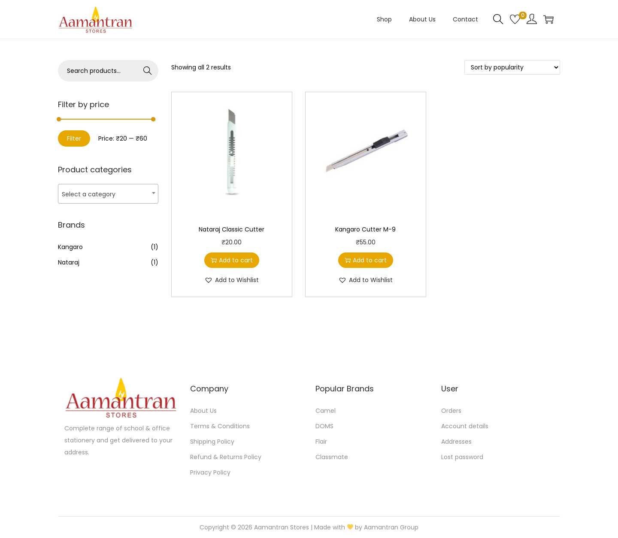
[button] (231, 280)
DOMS (324, 426)
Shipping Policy (212, 441)
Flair (321, 441)
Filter (74, 138)
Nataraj (68, 262)
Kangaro (70, 247)
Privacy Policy (210, 472)
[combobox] (108, 194)
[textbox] (108, 194)
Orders (451, 410)
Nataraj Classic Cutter (231, 229)
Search (147, 70)
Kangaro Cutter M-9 (365, 229)
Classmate (331, 457)
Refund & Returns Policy (225, 457)
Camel (325, 410)
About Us (203, 410)
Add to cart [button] (232, 260)
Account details (464, 426)
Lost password (462, 457)
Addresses (456, 441)
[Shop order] (512, 67)
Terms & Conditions (220, 426)
